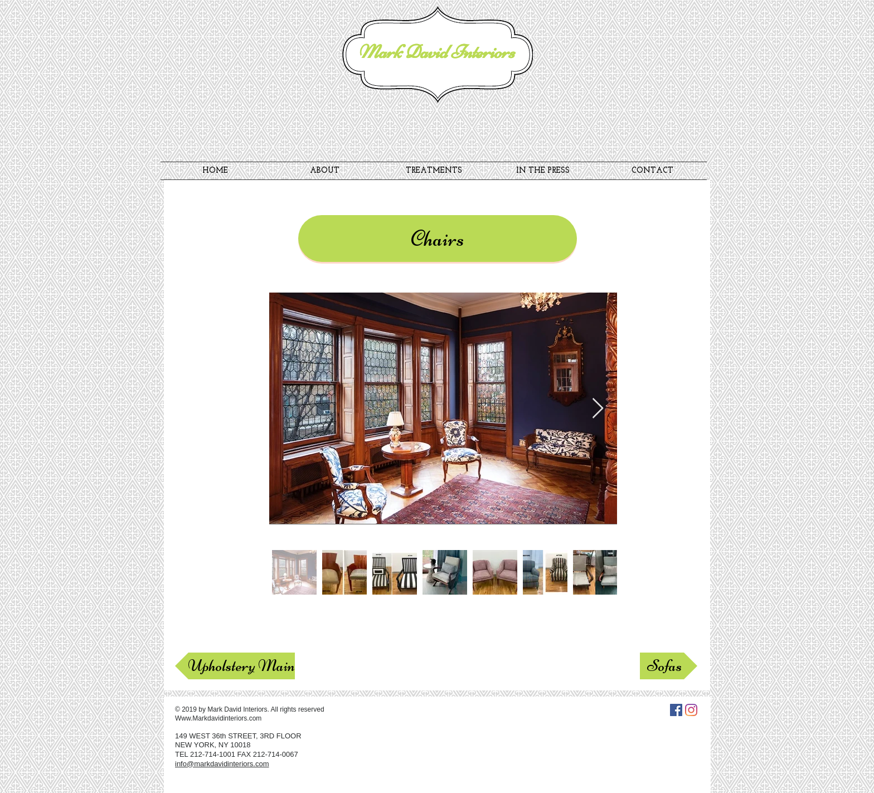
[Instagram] (691, 710)
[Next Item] (597, 409)
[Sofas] (668, 666)
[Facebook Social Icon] (676, 710)
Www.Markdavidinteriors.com (218, 718)
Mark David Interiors (436, 52)
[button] (437, 238)
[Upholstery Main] (235, 666)
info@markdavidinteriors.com (222, 764)
